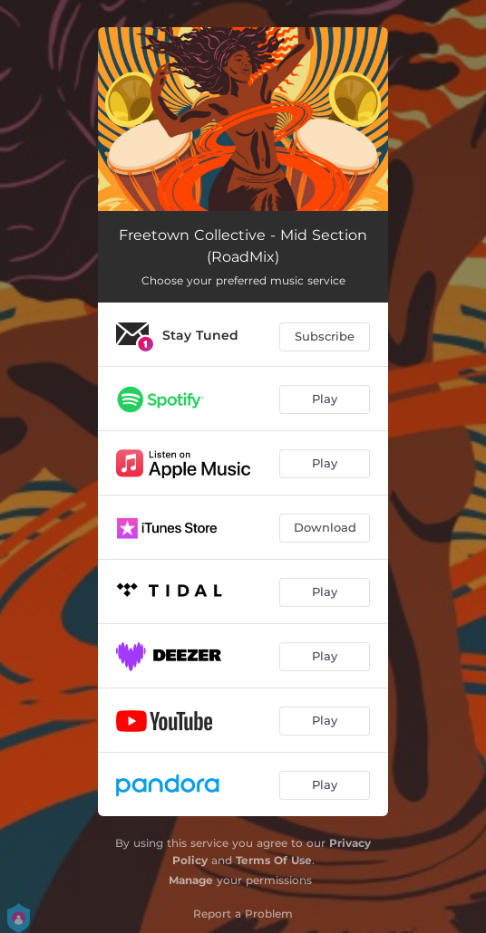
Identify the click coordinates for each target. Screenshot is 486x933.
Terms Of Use (274, 860)
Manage (191, 880)
